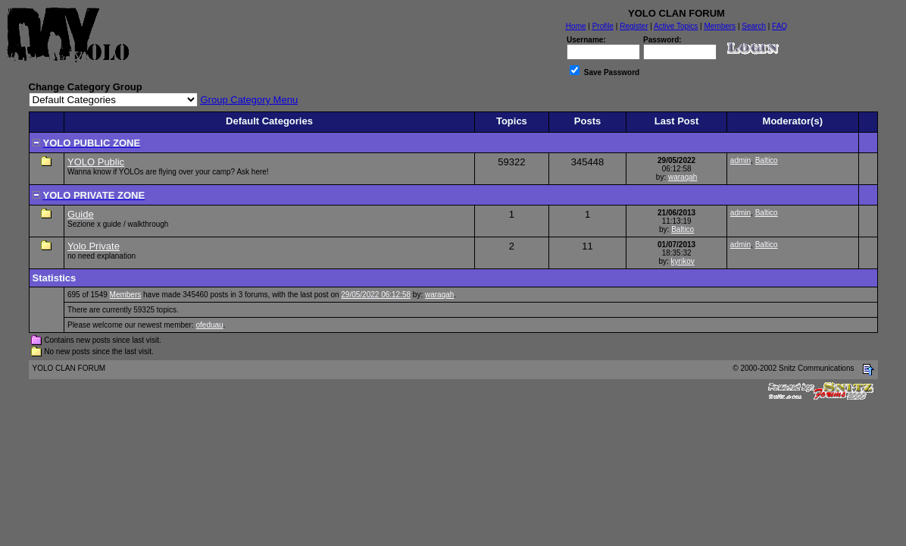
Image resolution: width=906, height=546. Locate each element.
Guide (80, 214)
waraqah (682, 177)
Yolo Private (93, 246)
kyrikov (683, 261)
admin (740, 160)
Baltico (766, 160)
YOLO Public (95, 162)
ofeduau (209, 325)
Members (126, 294)
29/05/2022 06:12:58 (376, 294)
